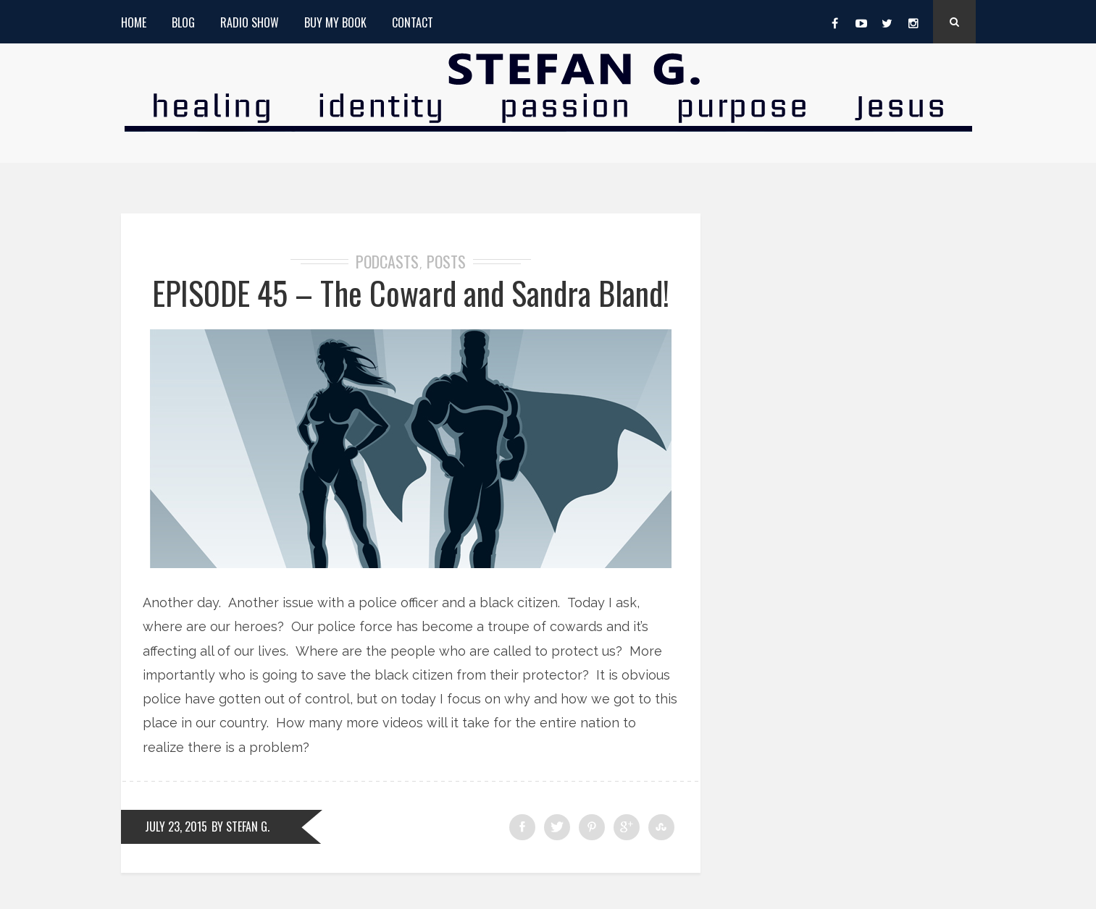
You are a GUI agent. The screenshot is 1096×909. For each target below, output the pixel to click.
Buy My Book (335, 22)
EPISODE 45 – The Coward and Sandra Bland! (410, 292)
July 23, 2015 (176, 826)
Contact (412, 22)
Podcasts (387, 261)
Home (133, 22)
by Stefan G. (240, 826)
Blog (183, 22)
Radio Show (249, 22)
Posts (446, 261)
